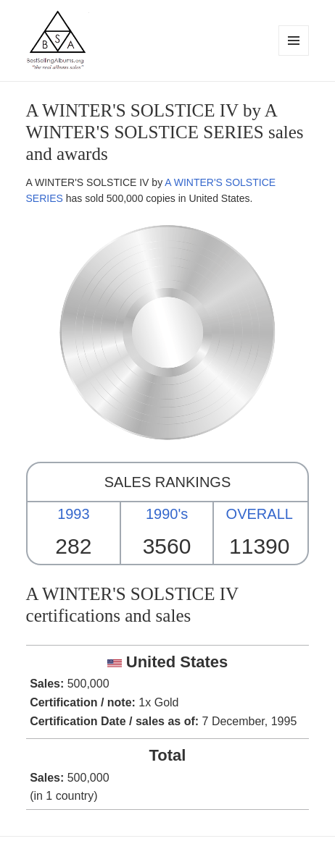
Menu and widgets (294, 55)
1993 (73, 514)
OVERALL (259, 514)
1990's (167, 514)
